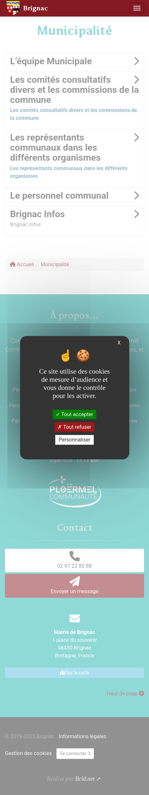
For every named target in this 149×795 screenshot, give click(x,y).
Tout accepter (74, 414)
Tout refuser (74, 427)
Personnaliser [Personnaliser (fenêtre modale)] (75, 440)
